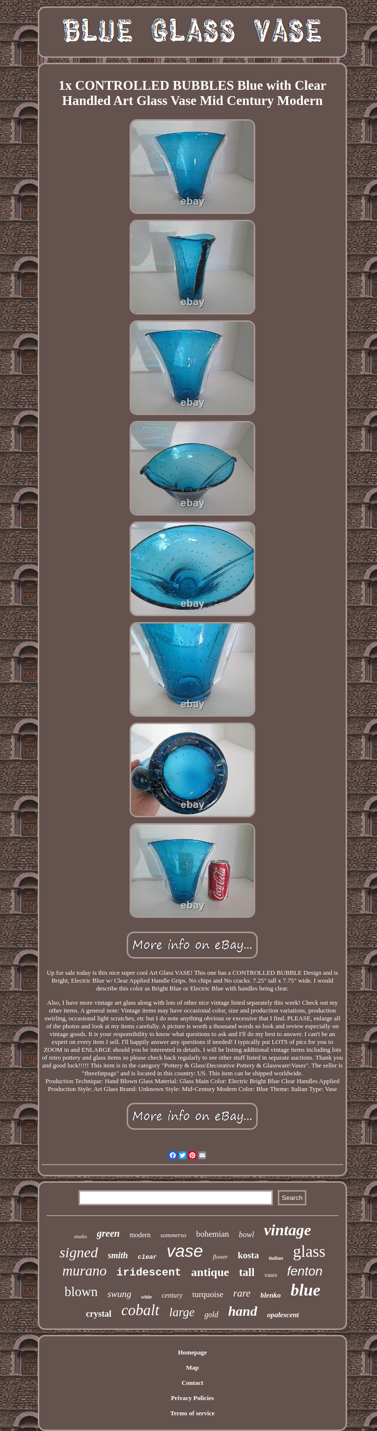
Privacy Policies (192, 1398)
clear (147, 1257)
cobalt (140, 1310)
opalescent (283, 1315)
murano (84, 1270)
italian (276, 1258)
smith (118, 1255)
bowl (246, 1234)
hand (242, 1311)
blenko (270, 1295)
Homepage (192, 1352)
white (146, 1297)
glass (309, 1251)
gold (211, 1314)
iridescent (148, 1273)
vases (271, 1275)
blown (81, 1291)
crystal (98, 1314)
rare (241, 1293)
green (108, 1233)
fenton (305, 1271)
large (182, 1312)
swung (120, 1294)
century (172, 1295)
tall (247, 1272)
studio (80, 1236)
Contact (192, 1382)
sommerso (174, 1235)
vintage (287, 1230)
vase (185, 1250)
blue (305, 1290)
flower (220, 1256)
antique (210, 1272)
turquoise (207, 1294)
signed (78, 1252)
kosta (248, 1255)
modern (140, 1235)
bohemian (212, 1234)
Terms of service (192, 1413)
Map (192, 1367)
